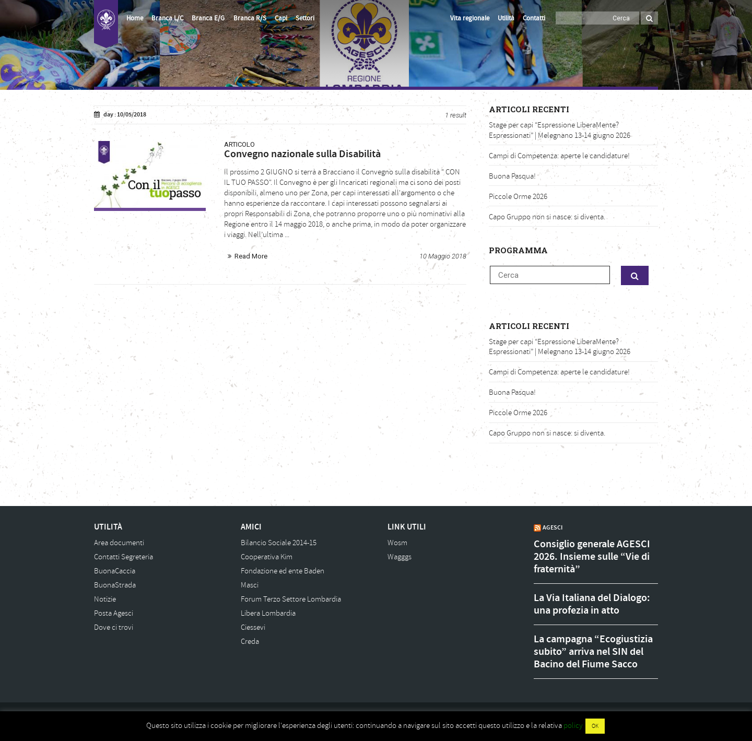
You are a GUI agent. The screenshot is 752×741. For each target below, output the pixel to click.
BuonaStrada (115, 585)
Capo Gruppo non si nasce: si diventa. (547, 217)
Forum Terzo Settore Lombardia (291, 599)
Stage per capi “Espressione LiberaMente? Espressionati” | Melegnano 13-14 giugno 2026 (559, 130)
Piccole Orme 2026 (518, 197)
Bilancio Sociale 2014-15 (278, 543)
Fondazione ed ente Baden (282, 571)
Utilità (506, 18)
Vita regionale (469, 18)
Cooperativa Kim (266, 557)
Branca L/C (167, 18)
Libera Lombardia (268, 613)
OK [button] (595, 726)
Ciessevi (253, 627)
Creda (250, 641)
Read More (250, 256)
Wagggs (399, 557)
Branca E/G (208, 18)
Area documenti (119, 543)
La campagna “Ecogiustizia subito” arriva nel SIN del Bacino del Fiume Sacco (593, 651)
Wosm (397, 543)
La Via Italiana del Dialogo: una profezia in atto (592, 604)
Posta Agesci (113, 613)
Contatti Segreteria (123, 557)
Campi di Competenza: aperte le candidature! (559, 156)
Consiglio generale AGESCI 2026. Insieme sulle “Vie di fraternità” (592, 556)
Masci (249, 585)
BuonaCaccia (114, 571)
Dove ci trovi (113, 627)
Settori (305, 18)
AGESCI (552, 527)
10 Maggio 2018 (442, 256)
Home (134, 18)
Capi (281, 18)
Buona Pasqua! (512, 176)
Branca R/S (249, 18)
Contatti (534, 18)
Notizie (105, 599)
